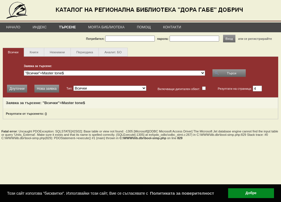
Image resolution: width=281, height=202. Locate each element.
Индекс (40, 27)
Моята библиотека (106, 27)
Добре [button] (250, 193)
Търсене (67, 27)
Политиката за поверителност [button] (182, 193)
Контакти (172, 27)
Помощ (144, 27)
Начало (13, 27)
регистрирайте (260, 38)
